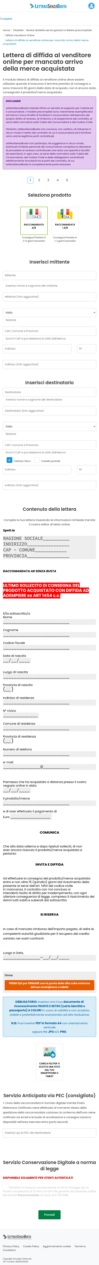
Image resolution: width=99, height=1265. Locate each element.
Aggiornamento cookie (57, 1246)
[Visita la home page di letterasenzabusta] (49, 6)
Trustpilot (6, 19)
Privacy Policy (11, 1246)
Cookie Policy (31, 1246)
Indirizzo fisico (19, 460)
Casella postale (46, 460)
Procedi (49, 1215)
